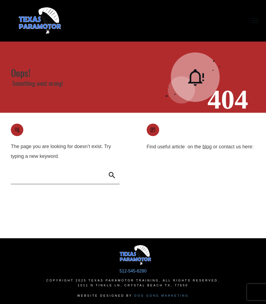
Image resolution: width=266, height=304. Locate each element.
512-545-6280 (133, 271)
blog (207, 146)
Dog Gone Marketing (161, 295)
